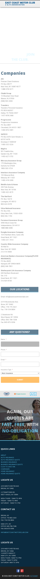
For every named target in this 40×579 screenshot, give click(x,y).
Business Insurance (9, 462)
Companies (5, 469)
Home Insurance (7, 471)
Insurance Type (7, 370)
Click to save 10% (8, 467)
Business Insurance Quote (12, 464)
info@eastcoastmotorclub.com (14, 532)
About (3, 455)
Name (4, 339)
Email (3, 360)
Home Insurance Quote (10, 474)
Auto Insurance (7, 457)
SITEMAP (34, 576)
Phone (4, 350)
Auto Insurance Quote (10, 460)
